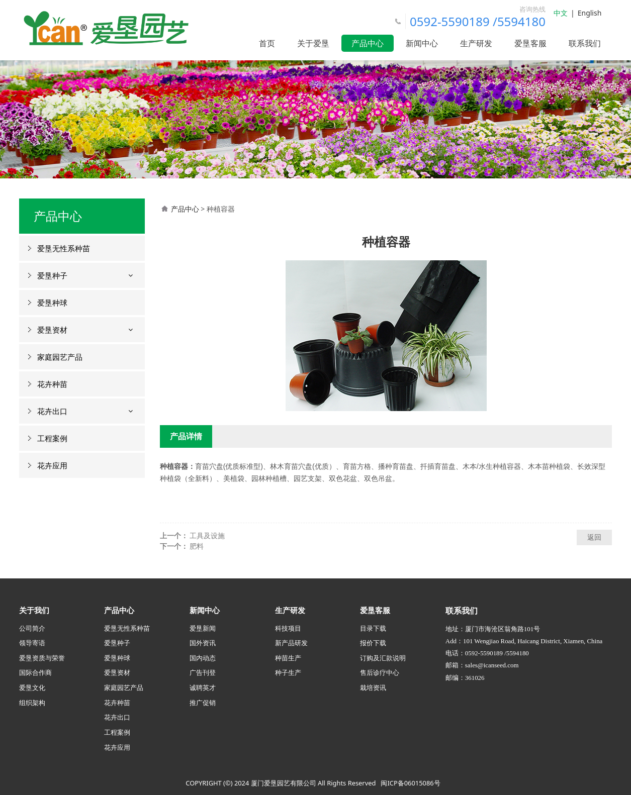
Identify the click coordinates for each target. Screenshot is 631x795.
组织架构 (32, 702)
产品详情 (186, 436)
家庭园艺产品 (59, 357)
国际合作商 (35, 672)
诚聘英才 (203, 687)
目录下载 (373, 628)
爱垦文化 (32, 687)
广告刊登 (203, 672)
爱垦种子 (52, 275)
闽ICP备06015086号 (410, 782)
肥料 (197, 546)
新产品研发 (291, 642)
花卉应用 (52, 465)
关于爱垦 (313, 43)
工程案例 (52, 438)
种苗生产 (288, 657)
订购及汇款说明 (383, 657)
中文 (561, 13)
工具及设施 (207, 535)
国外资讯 (203, 642)
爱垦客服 (530, 43)
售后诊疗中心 (379, 672)
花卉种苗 (52, 384)
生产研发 (476, 43)
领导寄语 (32, 642)
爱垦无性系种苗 (63, 248)
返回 (594, 537)
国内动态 (203, 657)
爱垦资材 (52, 330)
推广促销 (203, 702)
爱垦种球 (52, 302)
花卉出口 (52, 411)
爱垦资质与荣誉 (42, 657)
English (590, 13)
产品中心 (367, 43)
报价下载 (373, 642)
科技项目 (288, 628)
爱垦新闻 (203, 628)
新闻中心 (422, 43)
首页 (267, 43)
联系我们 (585, 43)
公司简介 (32, 628)
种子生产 (288, 672)
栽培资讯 (373, 687)
